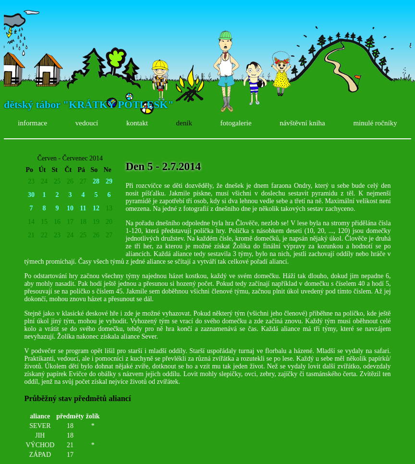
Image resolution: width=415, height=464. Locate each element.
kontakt (137, 123)
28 (96, 181)
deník (184, 123)
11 (83, 208)
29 (109, 181)
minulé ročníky (375, 123)
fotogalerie (236, 123)
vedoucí (86, 123)
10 (70, 208)
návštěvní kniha (302, 123)
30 (31, 194)
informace (32, 123)
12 (96, 208)
